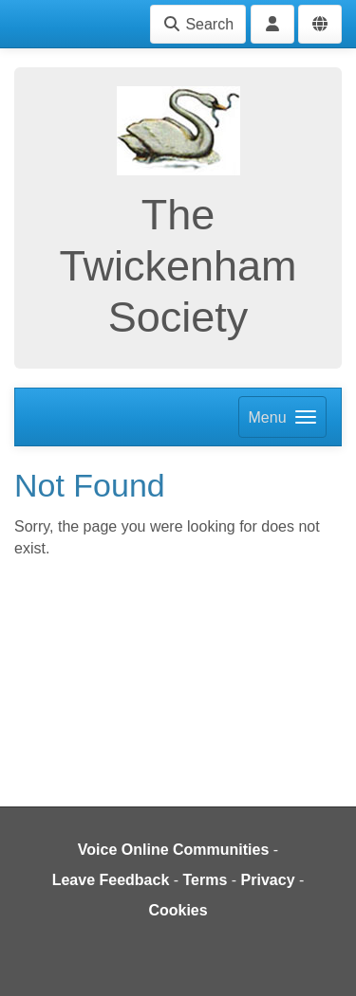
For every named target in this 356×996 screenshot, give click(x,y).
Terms (205, 880)
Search (198, 24)
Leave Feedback (111, 880)
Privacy (268, 880)
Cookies (177, 910)
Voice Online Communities (174, 850)
